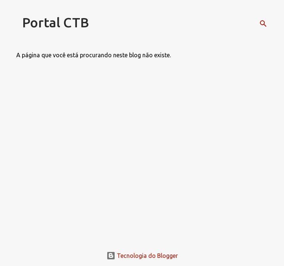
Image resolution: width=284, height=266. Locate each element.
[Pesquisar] (263, 24)
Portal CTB (55, 22)
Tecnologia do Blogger (142, 255)
